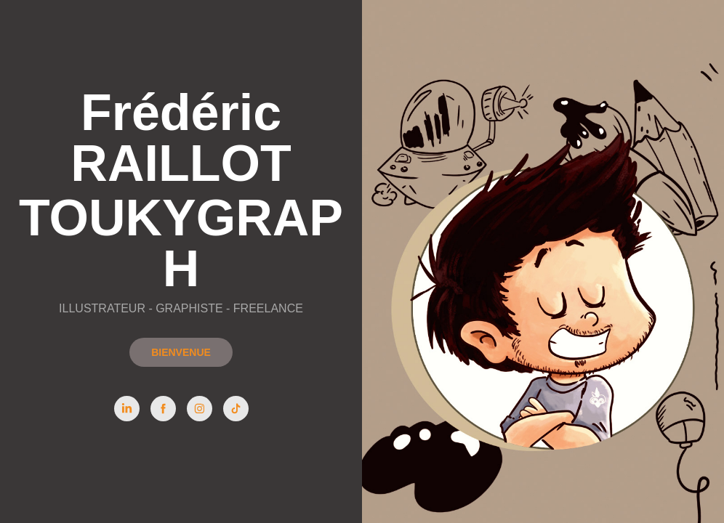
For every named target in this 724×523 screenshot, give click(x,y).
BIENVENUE (181, 352)
